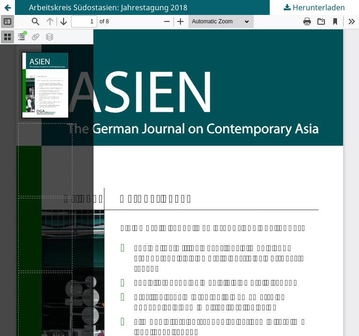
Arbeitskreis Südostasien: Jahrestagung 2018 (108, 7)
